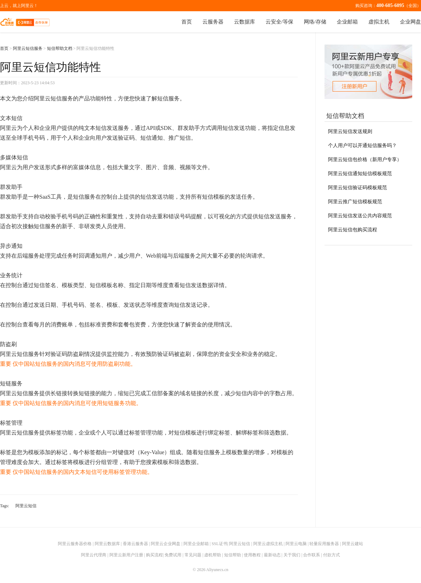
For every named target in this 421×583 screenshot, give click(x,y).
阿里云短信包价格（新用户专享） (365, 159)
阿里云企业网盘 (165, 543)
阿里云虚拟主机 (268, 543)
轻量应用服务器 (324, 543)
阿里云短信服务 (27, 48)
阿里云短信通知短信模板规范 (360, 173)
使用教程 (252, 554)
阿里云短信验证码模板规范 (357, 187)
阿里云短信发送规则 (350, 131)
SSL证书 (219, 543)
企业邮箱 (347, 22)
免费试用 (173, 554)
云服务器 (212, 22)
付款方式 (331, 554)
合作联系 (311, 554)
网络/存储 (315, 22)
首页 (186, 22)
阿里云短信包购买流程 (352, 229)
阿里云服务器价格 (75, 543)
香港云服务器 (135, 543)
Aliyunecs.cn (217, 569)
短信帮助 (232, 554)
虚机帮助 (212, 554)
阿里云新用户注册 (126, 554)
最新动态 (272, 554)
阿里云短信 (25, 505)
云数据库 (244, 22)
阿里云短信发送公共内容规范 (360, 215)
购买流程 (154, 554)
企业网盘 (410, 22)
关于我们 (291, 554)
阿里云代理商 (93, 554)
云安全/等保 (279, 22)
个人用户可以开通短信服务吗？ (362, 145)
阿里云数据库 (107, 543)
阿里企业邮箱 (196, 543)
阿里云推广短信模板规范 (355, 201)
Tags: (4, 505)
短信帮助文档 (59, 48)
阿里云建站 (352, 543)
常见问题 (193, 554)
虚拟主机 (378, 22)
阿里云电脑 (296, 543)
